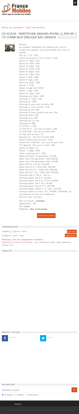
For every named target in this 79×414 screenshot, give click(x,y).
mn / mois (22, 231)
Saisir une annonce (35, 27)
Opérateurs (33, 394)
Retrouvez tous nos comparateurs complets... (23, 239)
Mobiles (20, 394)
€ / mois (20, 235)
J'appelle (5, 231)
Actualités (8, 394)
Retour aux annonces (12, 27)
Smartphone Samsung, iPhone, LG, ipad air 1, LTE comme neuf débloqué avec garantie (16, 9)
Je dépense (7, 235)
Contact (17, 403)
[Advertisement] (20, 291)
